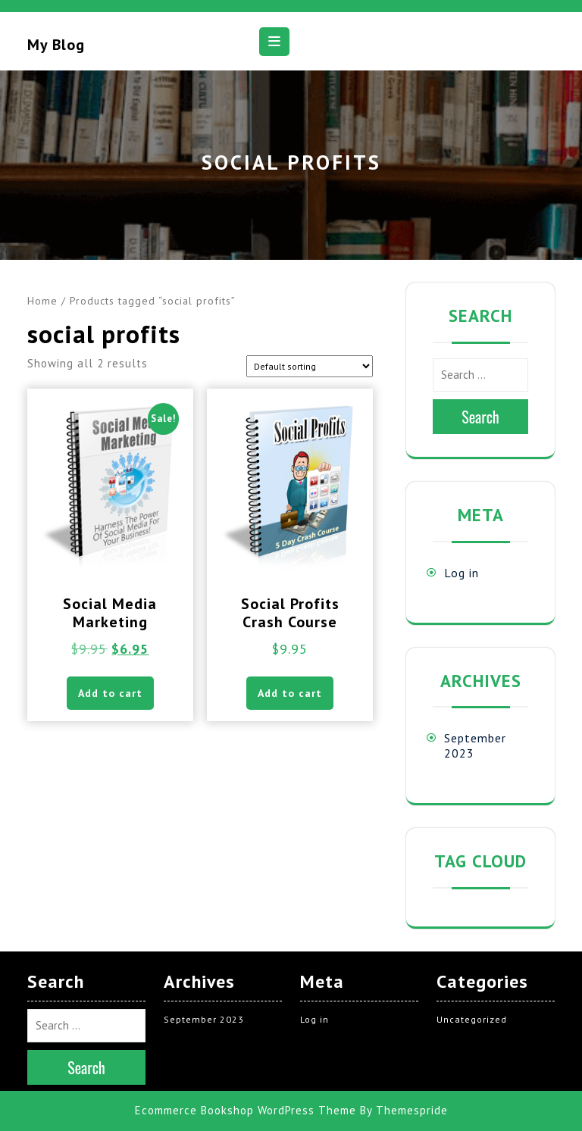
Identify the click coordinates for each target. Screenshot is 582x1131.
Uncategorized (471, 1019)
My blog (56, 45)
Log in (461, 572)
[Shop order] (309, 366)
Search (480, 416)
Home (42, 301)
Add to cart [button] (110, 693)
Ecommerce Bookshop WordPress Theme (245, 1110)
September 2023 (204, 1019)
